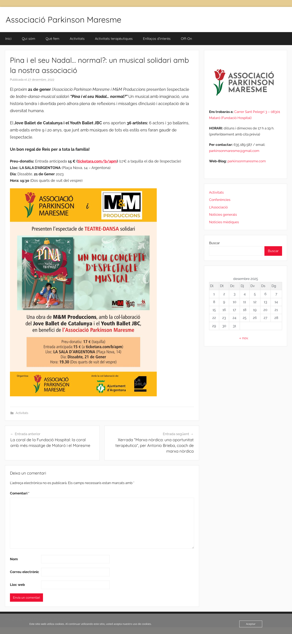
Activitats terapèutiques (114, 38)
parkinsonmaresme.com (246, 161)
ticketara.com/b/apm (97, 161)
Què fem (52, 38)
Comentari (19, 493)
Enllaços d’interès (157, 38)
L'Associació (218, 207)
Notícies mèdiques (224, 222)
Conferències (219, 200)
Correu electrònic (24, 572)
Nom (14, 559)
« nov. (243, 338)
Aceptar (251, 624)
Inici (8, 38)
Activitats (77, 38)
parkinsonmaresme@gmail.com (234, 151)
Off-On (186, 38)
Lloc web (17, 585)
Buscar (214, 243)
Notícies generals (223, 214)
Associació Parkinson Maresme (63, 19)
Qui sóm (28, 38)
